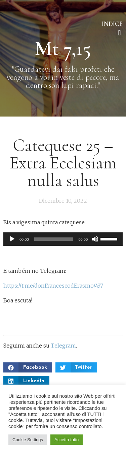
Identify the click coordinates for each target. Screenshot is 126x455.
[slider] (53, 239)
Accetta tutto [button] (66, 439)
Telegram (63, 345)
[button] (119, 32)
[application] (63, 239)
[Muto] (95, 239)
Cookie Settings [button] (27, 439)
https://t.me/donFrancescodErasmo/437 (53, 285)
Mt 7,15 (63, 48)
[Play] (12, 239)
